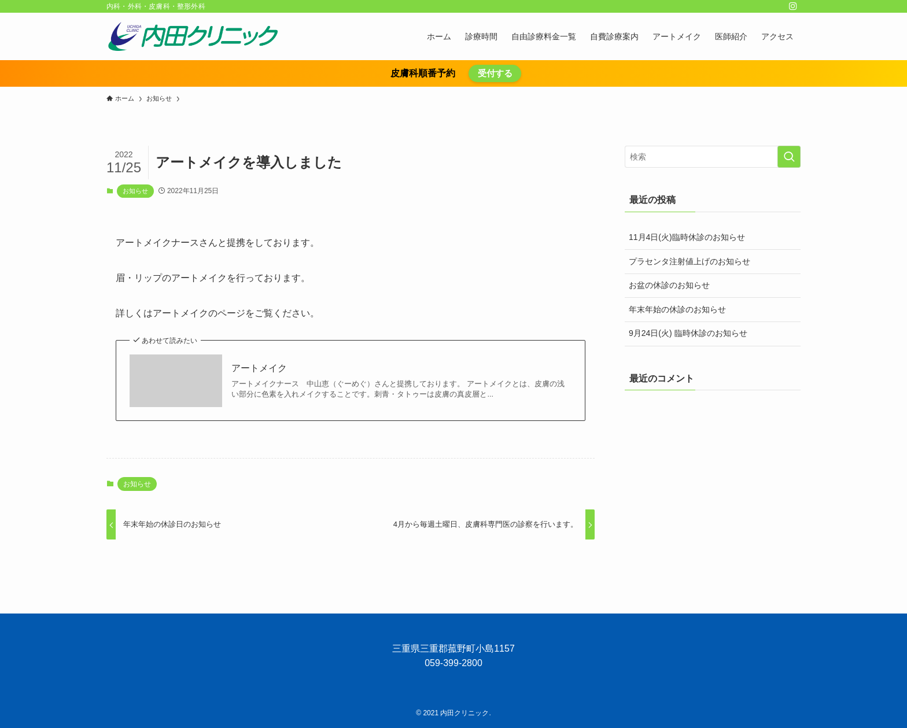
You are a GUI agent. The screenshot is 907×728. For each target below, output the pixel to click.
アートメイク (259, 368)
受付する (495, 73)
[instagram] (793, 6)
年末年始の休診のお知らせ (677, 309)
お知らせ (135, 190)
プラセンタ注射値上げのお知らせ (689, 261)
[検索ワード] (713, 157)
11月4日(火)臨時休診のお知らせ (687, 237)
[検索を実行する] (789, 157)
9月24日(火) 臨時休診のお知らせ (688, 333)
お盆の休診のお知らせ (669, 285)
